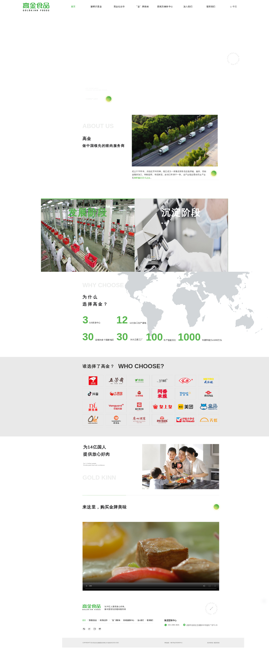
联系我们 (150, 620)
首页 (84, 620)
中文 (233, 6)
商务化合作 (103, 620)
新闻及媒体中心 (128, 620)
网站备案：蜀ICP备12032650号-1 (173, 642)
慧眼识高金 (92, 620)
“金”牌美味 (115, 620)
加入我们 (141, 620)
